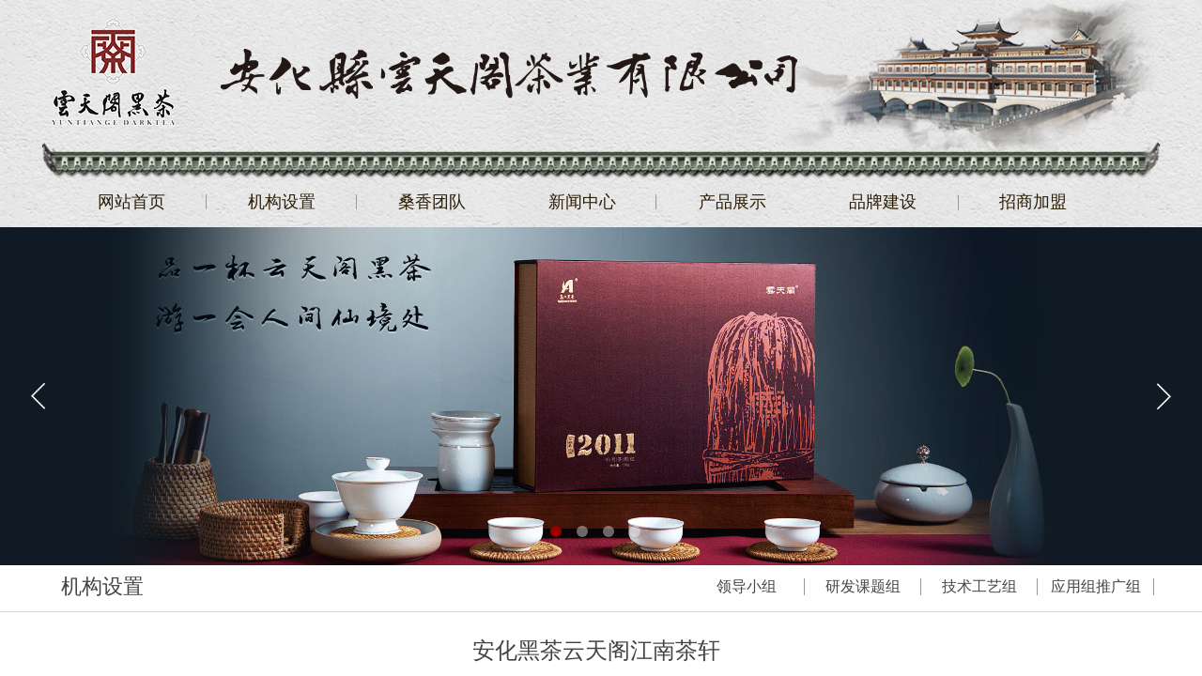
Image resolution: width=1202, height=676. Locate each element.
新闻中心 (582, 201)
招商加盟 (1033, 201)
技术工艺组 (979, 586)
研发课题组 (863, 586)
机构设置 (282, 201)
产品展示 (732, 201)
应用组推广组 (1096, 586)
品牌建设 (883, 201)
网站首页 (131, 201)
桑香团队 (432, 201)
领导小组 (747, 586)
